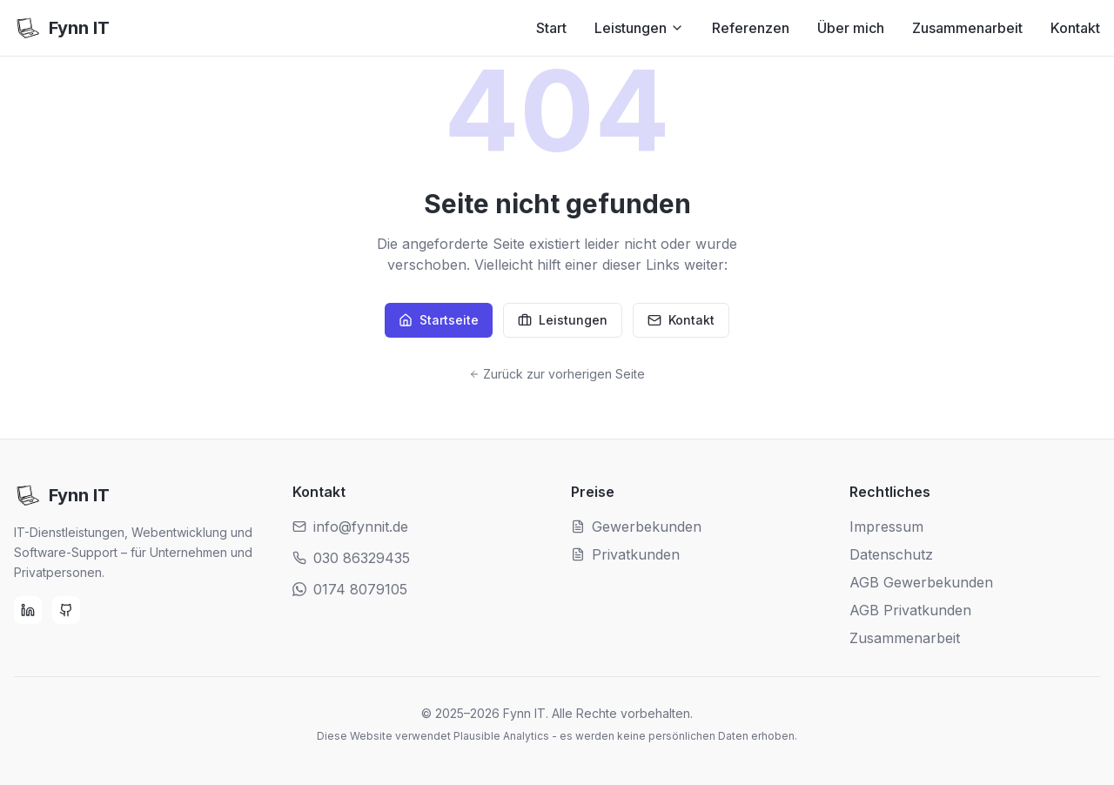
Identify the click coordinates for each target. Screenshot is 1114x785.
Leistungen (639, 28)
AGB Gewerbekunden (921, 582)
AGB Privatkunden (910, 610)
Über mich (850, 28)
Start (551, 28)
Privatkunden (625, 554)
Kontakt (1075, 28)
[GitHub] (66, 610)
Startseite (439, 319)
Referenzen (750, 28)
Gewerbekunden (636, 526)
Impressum (886, 526)
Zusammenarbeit (967, 28)
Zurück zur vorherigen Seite (557, 373)
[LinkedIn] (28, 610)
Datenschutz (891, 554)
